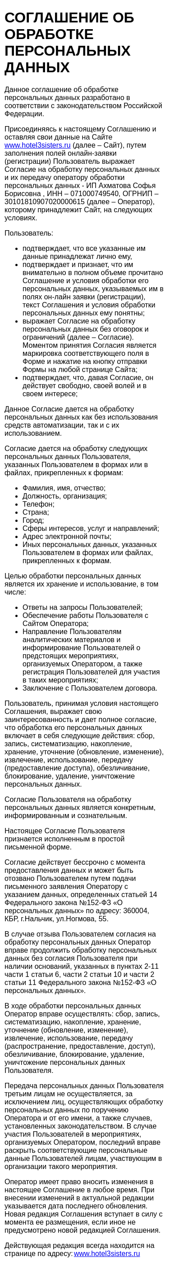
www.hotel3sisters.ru (38, 145)
